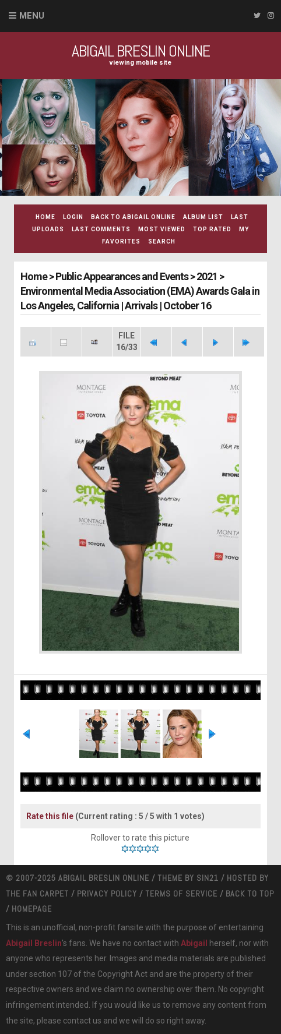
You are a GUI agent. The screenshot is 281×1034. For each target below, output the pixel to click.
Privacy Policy (107, 893)
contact (77, 1020)
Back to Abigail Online (133, 217)
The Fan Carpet (37, 893)
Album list (203, 217)
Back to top (250, 893)
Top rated (212, 229)
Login (73, 217)
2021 (206, 276)
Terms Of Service (181, 893)
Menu (31, 15)
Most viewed (161, 229)
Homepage (32, 909)
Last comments (101, 229)
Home (45, 217)
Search (161, 241)
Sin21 (207, 878)
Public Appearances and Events (121, 276)
